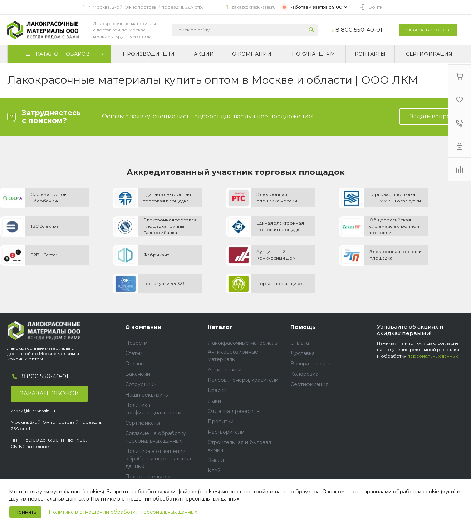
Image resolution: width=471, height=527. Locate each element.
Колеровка (304, 374)
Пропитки (221, 421)
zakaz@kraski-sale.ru (253, 7)
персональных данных (432, 356)
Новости (136, 343)
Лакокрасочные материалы (243, 343)
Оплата (299, 343)
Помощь (302, 327)
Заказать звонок (428, 30)
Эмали (216, 460)
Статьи (133, 353)
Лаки (214, 401)
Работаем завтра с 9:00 (315, 7)
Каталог (220, 327)
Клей (214, 470)
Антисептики (224, 369)
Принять (25, 512)
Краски (217, 390)
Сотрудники (141, 384)
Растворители (226, 432)
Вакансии (137, 374)
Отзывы (134, 363)
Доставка (302, 353)
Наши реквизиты (147, 394)
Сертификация (309, 384)
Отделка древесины (234, 411)
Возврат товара (310, 363)
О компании (143, 327)
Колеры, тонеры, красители (243, 380)
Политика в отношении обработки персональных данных (123, 512)
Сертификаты (142, 423)
